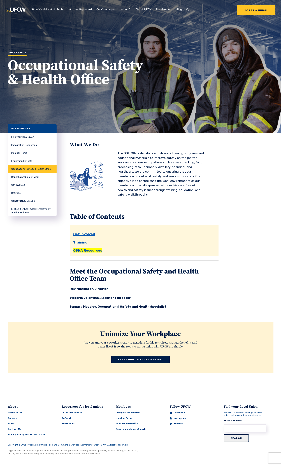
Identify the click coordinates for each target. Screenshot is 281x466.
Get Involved (18, 185)
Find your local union (22, 137)
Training (80, 242)
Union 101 (125, 9)
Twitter (176, 423)
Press (11, 423)
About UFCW (144, 9)
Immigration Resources (24, 145)
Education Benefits (21, 161)
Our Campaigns (105, 9)
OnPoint (66, 418)
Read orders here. (91, 453)
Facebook (177, 412)
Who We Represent (80, 9)
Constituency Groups (23, 201)
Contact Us (14, 429)
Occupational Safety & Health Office (31, 169)
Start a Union (256, 10)
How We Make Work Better (48, 9)
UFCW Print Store (72, 412)
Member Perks (19, 153)
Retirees (16, 193)
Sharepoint (68, 423)
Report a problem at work (25, 177)
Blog (179, 9)
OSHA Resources (87, 250)
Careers (12, 418)
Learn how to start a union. (140, 359)
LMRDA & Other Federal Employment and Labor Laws (31, 211)
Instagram (178, 418)
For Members (164, 9)
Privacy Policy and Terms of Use (26, 434)
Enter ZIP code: (233, 420)
